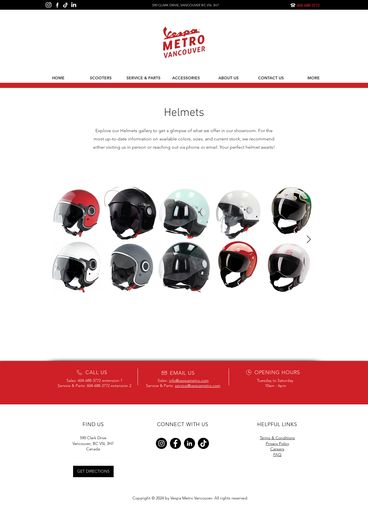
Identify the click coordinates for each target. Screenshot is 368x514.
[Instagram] (161, 443)
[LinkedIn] (189, 443)
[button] (101, 78)
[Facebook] (175, 443)
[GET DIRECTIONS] (93, 471)
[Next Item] (308, 239)
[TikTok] (203, 443)
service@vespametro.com (197, 385)
